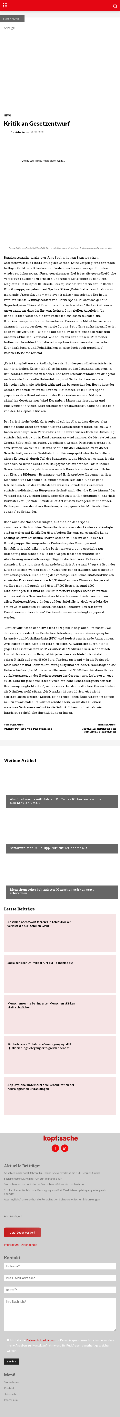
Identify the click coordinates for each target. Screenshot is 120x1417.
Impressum (11, 1245)
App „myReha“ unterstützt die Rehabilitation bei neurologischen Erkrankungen (52, 1199)
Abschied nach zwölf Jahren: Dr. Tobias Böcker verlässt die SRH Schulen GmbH (56, 801)
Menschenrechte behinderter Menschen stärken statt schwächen (52, 891)
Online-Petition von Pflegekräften (28, 728)
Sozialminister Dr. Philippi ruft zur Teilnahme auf (48, 848)
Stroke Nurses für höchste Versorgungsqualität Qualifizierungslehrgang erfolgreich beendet (40, 1046)
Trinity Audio (42, 160)
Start (6, 18)
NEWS (16, 18)
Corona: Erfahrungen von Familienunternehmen (99, 730)
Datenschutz (29, 1245)
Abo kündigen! (13, 1216)
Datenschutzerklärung (40, 1340)
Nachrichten (19, 791)
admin (20, 132)
